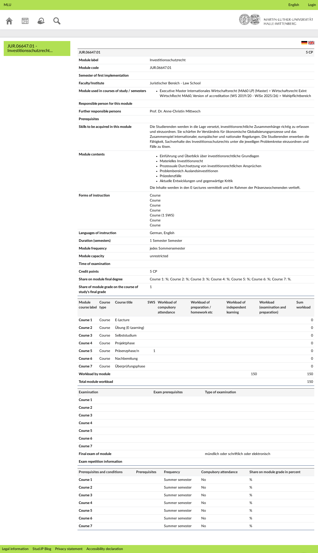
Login (312, 5)
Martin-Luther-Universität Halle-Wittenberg (276, 19)
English (293, 5)
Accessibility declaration (104, 549)
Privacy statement (68, 549)
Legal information (15, 549)
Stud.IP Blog (42, 549)
